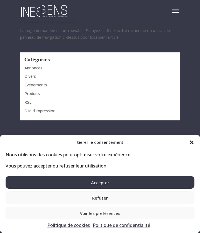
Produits (32, 93)
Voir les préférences (100, 213)
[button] (191, 142)
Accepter (100, 182)
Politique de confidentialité (121, 225)
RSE (28, 102)
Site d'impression (40, 110)
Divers (30, 76)
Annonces (33, 68)
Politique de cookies (68, 225)
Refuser (100, 198)
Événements (36, 85)
